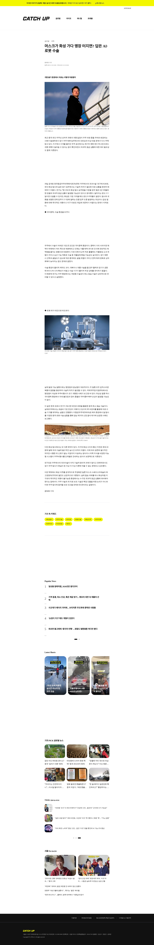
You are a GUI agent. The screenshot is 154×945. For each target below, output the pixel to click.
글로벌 (58, 19)
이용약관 (74, 918)
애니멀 (79, 19)
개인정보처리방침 (86, 918)
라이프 (68, 19)
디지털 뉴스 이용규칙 (125, 918)
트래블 (90, 19)
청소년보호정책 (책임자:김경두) (105, 918)
